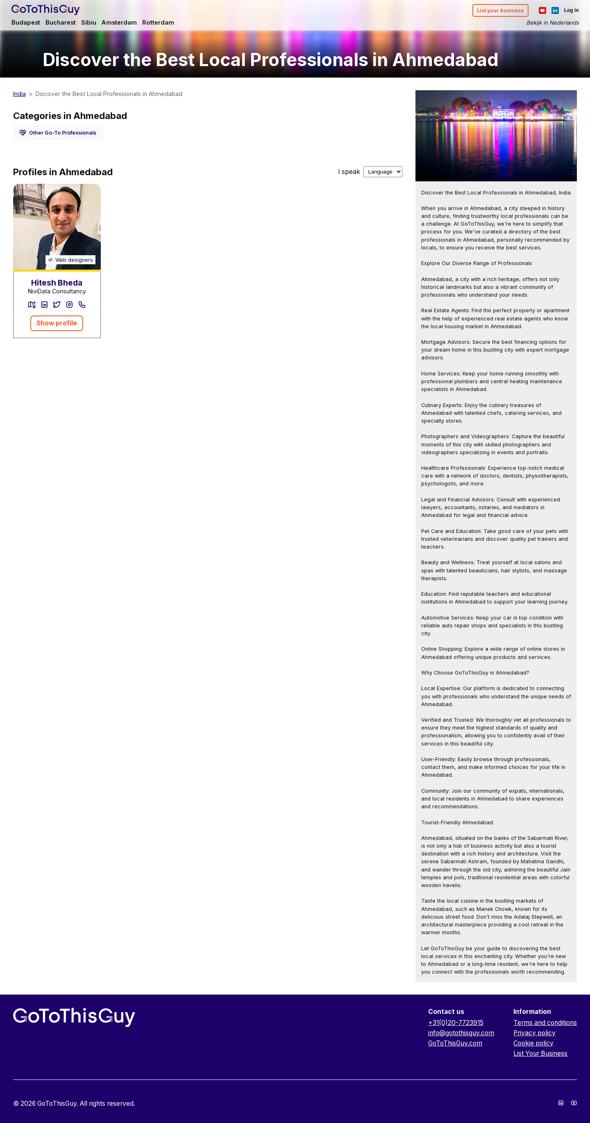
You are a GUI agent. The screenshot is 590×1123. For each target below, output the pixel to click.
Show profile (56, 323)
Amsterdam (123, 23)
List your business (497, 11)
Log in (569, 11)
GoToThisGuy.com (455, 1043)
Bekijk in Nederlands (550, 23)
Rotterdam (163, 23)
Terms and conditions (545, 1023)
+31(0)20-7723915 (455, 1023)
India (19, 93)
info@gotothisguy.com (461, 1033)
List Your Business (540, 1053)
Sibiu (92, 23)
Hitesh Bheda (56, 283)
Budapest (28, 23)
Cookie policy (533, 1043)
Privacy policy (534, 1033)
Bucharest (63, 23)
